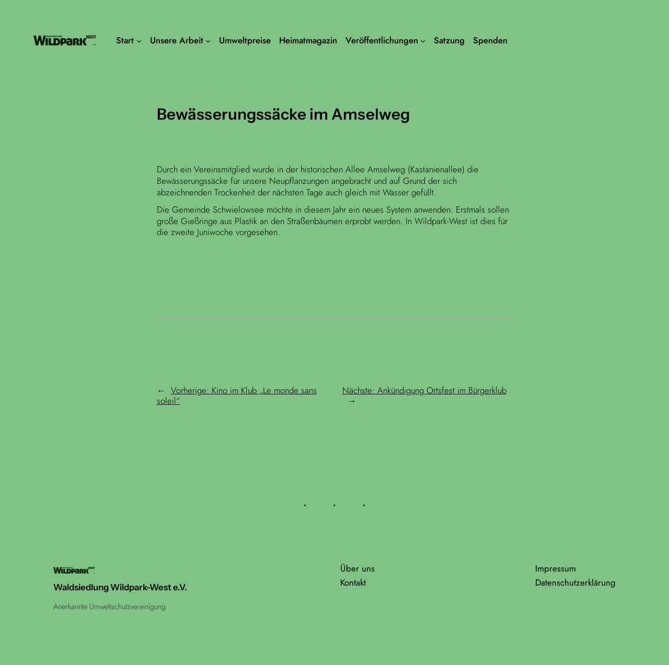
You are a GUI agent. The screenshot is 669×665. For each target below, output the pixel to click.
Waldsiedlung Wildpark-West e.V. (120, 587)
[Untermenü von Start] (139, 40)
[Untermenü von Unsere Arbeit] (208, 40)
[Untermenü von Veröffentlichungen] (422, 40)
